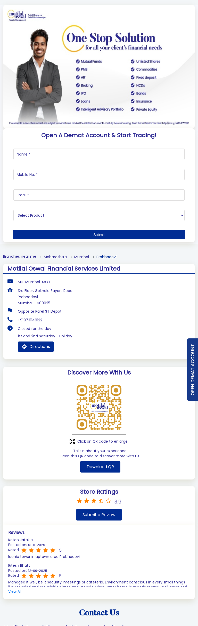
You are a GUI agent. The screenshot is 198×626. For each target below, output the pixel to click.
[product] (99, 240)
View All (14, 616)
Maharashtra (55, 282)
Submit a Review (99, 540)
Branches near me (19, 281)
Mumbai (81, 282)
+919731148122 (30, 345)
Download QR (100, 492)
